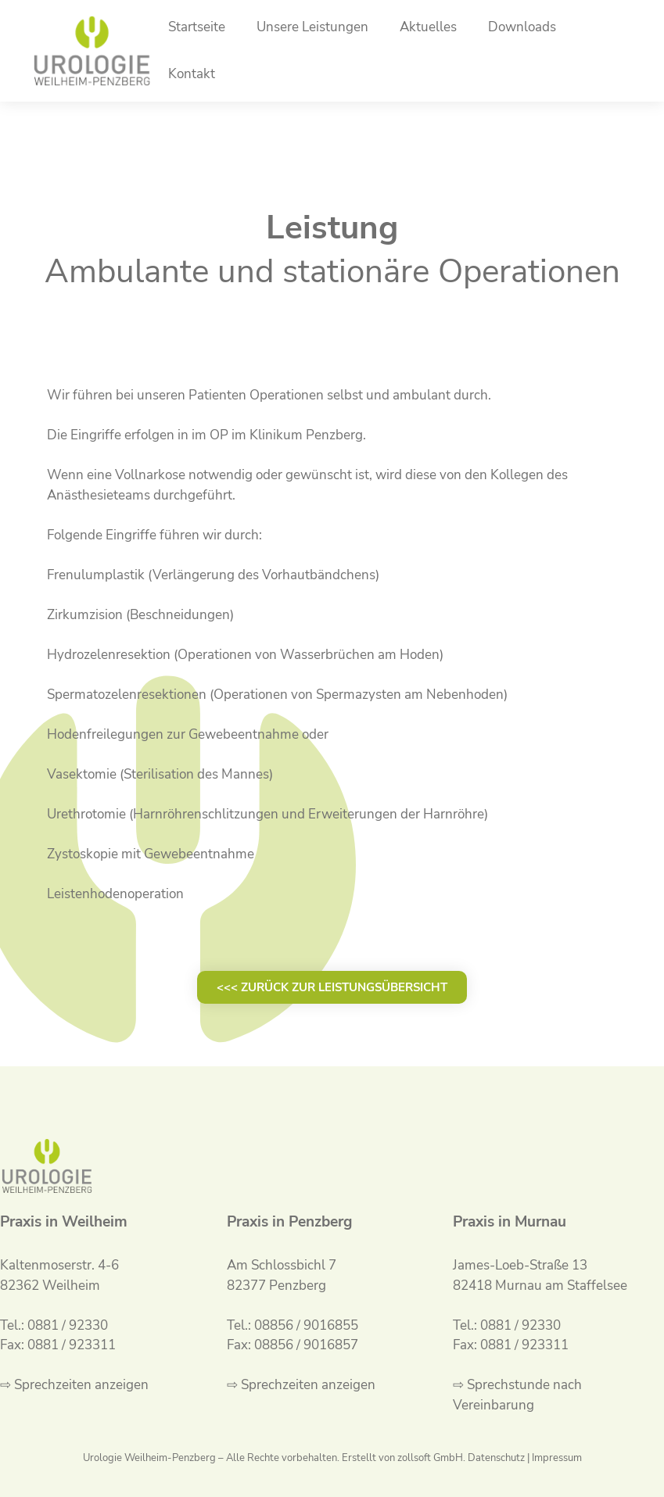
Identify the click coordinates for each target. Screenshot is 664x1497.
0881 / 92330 (67, 1325)
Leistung (332, 228)
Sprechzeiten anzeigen (81, 1385)
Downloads (522, 27)
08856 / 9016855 (306, 1325)
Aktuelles (428, 27)
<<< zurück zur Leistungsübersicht (332, 987)
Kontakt (191, 74)
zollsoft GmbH (430, 1458)
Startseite (196, 27)
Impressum (557, 1458)
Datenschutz (496, 1458)
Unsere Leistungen (312, 27)
